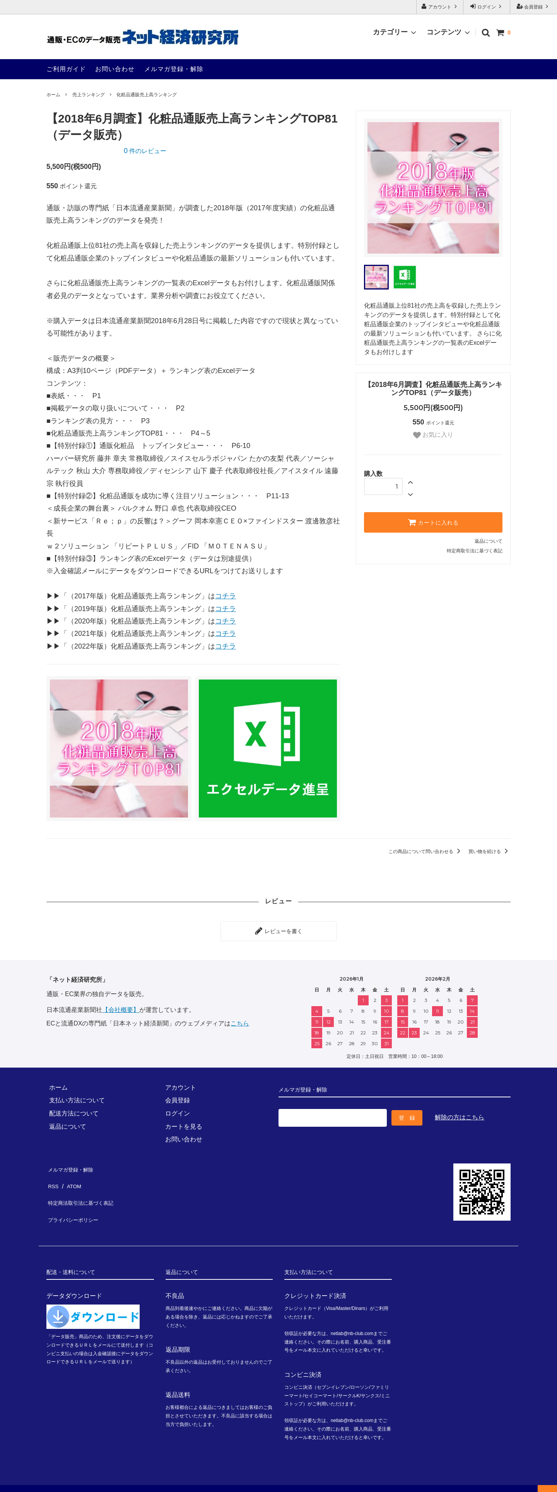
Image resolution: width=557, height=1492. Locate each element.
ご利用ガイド (66, 69)
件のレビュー (145, 151)
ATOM (72, 1178)
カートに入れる (433, 522)
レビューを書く (278, 929)
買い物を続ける (489, 851)
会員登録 (533, 6)
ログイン (487, 6)
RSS (52, 1178)
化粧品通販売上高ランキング (146, 94)
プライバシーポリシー (77, 1204)
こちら (240, 1020)
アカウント (440, 6)
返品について (488, 541)
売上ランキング (88, 94)
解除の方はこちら (459, 1113)
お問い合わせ (115, 69)
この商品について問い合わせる (425, 851)
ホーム (53, 94)
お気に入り (433, 435)
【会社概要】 (120, 1007)
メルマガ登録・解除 (173, 69)
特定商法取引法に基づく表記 (86, 1191)
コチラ (225, 596)
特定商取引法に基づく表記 (474, 551)
